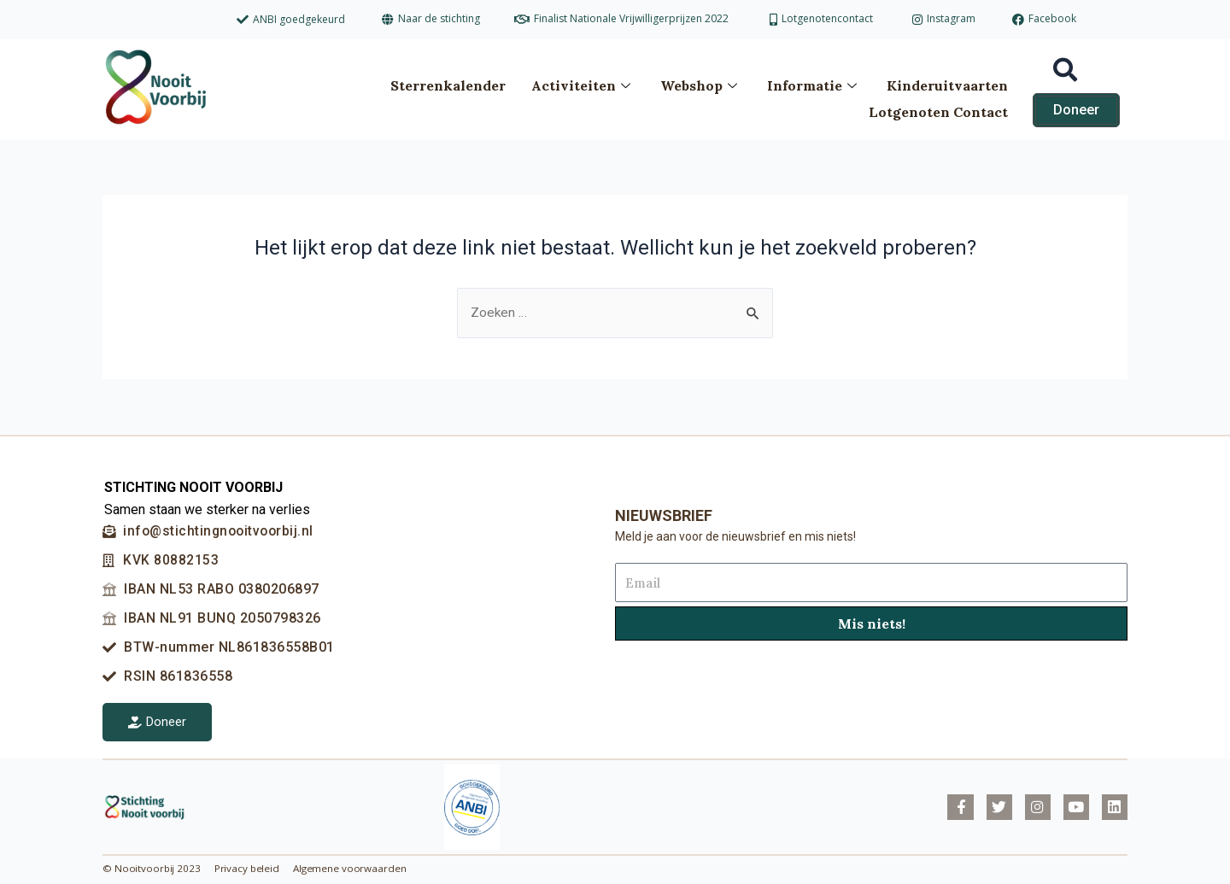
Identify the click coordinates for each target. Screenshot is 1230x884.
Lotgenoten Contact (938, 105)
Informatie (814, 82)
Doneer (157, 721)
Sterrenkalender (448, 82)
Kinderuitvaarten (947, 82)
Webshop (700, 82)
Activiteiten (583, 82)
